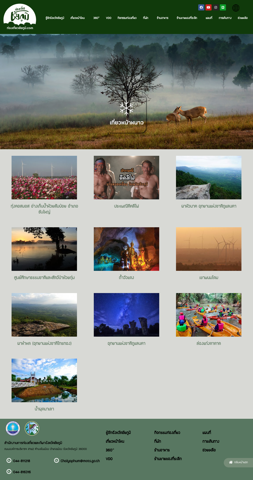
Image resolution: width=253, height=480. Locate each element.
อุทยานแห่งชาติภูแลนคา (126, 344)
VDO (108, 18)
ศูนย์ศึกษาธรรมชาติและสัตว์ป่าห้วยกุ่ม (44, 278)
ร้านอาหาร (163, 18)
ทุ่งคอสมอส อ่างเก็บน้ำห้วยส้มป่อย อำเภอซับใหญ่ (44, 209)
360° (96, 18)
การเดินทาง (225, 18)
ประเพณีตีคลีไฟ (126, 206)
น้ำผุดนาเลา (44, 409)
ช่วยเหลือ (243, 18)
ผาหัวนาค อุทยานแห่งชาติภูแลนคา (208, 206)
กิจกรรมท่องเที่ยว (127, 18)
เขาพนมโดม (208, 278)
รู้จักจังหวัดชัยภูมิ (55, 18)
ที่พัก (146, 18)
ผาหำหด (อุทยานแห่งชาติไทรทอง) (44, 344)
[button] (238, 462)
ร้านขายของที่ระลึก (188, 18)
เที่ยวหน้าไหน (78, 18)
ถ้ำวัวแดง (126, 278)
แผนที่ (209, 18)
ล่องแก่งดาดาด (209, 344)
